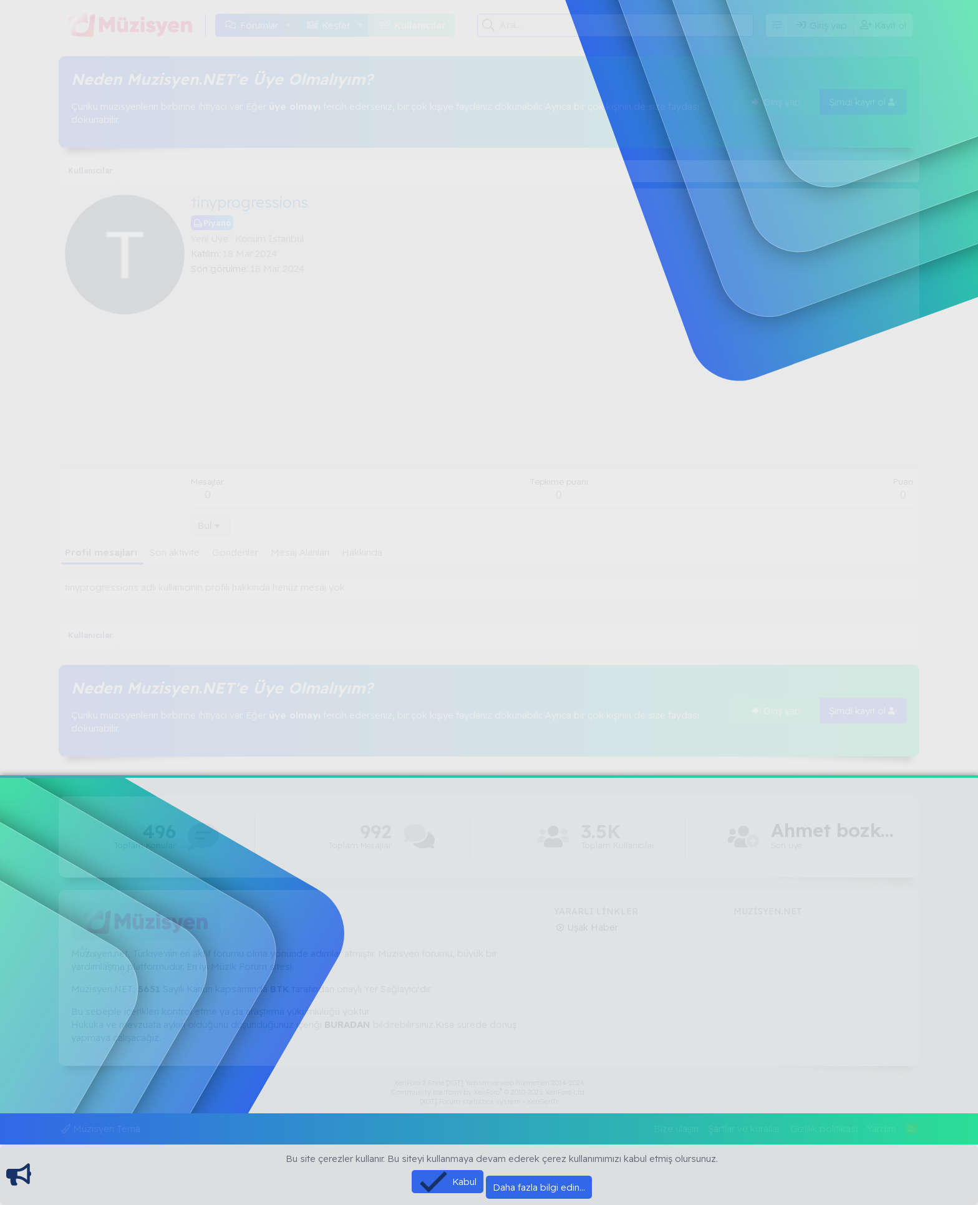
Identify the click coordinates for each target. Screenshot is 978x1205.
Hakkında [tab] (362, 552)
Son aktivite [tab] (175, 552)
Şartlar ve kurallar (744, 1129)
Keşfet (336, 25)
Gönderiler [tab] (235, 552)
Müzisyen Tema (100, 1129)
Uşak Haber (591, 927)
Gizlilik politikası (824, 1129)
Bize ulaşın (676, 1129)
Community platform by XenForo (489, 1092)
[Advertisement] (552, 368)
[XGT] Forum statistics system (489, 1101)
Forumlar (259, 25)
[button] (288, 25)
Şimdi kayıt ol (863, 102)
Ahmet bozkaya (833, 830)
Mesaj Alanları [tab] (300, 552)
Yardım (881, 1129)
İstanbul (286, 238)
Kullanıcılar (420, 25)
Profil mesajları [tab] (101, 552)
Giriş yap (776, 102)
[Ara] (626, 25)
